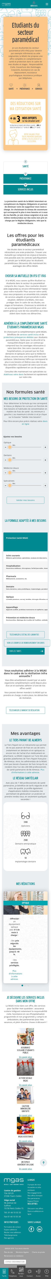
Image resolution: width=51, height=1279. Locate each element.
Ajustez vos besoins (12, 436)
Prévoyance (25, 178)
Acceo (38, 1276)
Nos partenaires (34, 1198)
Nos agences (9, 1238)
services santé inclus (29, 334)
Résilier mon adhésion (12, 1232)
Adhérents (34, 6)
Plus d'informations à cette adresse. (27, 771)
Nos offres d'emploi (35, 1195)
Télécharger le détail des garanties (24, 635)
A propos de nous (34, 1184)
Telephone (13, 1276)
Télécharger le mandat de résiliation (24, 710)
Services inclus (25, 189)
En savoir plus (25, 1057)
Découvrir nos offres (35, 1208)
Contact (30, 1276)
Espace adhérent (10, 1229)
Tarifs (4, 1276)
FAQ (46, 1276)
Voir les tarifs (15, 651)
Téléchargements (10, 1235)
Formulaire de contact (12, 1227)
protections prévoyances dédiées (19, 337)
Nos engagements (34, 1193)
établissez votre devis (13, 374)
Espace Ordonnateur (15, 1262)
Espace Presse (33, 1201)
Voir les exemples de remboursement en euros (25, 643)
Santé (26, 166)
